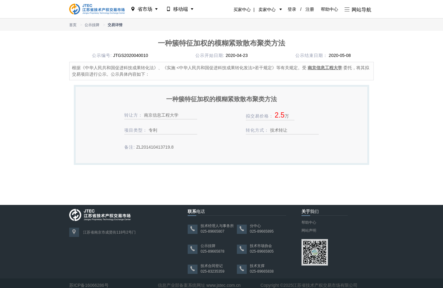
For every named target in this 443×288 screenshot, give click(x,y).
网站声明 (308, 230)
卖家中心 (267, 9)
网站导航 (358, 9)
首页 (73, 25)
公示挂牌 (92, 25)
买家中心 (242, 9)
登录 (292, 9)
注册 (309, 9)
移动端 (180, 9)
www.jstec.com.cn (223, 285)
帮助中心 (329, 9)
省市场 (144, 9)
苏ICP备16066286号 (89, 285)
